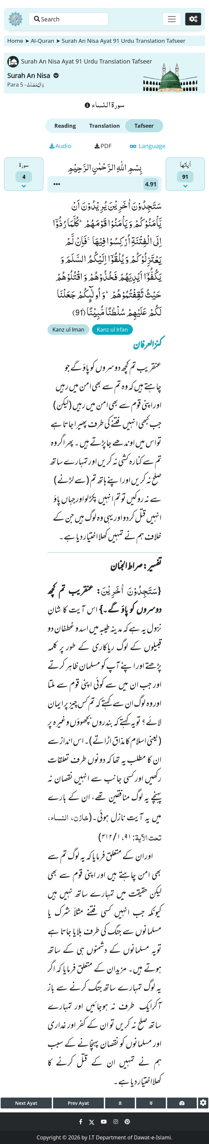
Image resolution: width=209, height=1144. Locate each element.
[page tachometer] (181, 1103)
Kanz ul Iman (68, 329)
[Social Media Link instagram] (116, 1121)
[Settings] (193, 19)
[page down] (150, 1103)
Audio (60, 146)
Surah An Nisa (33, 75)
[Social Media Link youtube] (104, 1121)
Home (15, 40)
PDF (103, 146)
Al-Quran (42, 40)
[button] (56, 184)
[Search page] (70, 19)
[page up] (119, 1103)
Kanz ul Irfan (112, 329)
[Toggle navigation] (171, 19)
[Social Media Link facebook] (81, 1121)
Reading (65, 125)
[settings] (203, 1103)
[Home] (15, 19)
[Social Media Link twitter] (92, 1121)
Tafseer (144, 125)
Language (147, 146)
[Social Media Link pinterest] (127, 1121)
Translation (104, 125)
